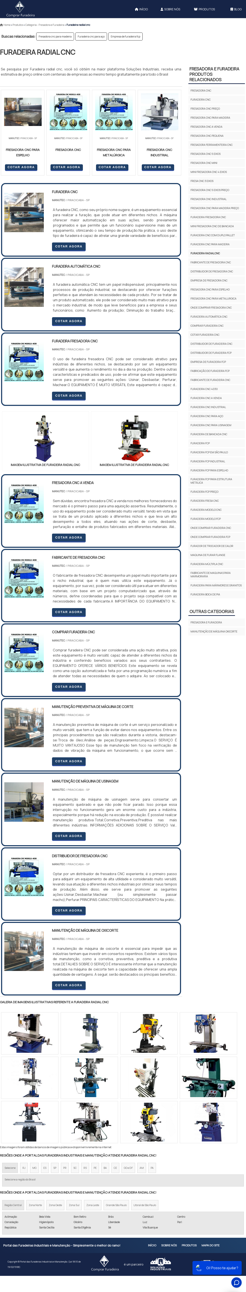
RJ (23, 1168)
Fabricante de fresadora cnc (211, 262)
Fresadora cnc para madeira (55, 36)
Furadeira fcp (200, 443)
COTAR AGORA (21, 167)
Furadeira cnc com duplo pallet (213, 235)
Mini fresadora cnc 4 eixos (209, 172)
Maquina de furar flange (208, 555)
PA (152, 1168)
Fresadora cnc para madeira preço (215, 208)
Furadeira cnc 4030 (204, 389)
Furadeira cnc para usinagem (211, 425)
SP (54, 1168)
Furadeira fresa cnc (205, 501)
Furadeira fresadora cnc (208, 217)
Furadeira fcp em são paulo (209, 452)
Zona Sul (74, 1205)
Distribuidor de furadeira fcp (211, 353)
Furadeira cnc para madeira (210, 244)
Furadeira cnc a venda (206, 398)
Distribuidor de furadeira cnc (211, 344)
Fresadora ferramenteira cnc (212, 145)
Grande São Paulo (116, 1205)
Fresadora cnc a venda (206, 127)
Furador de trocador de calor (212, 546)
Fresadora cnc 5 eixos (206, 154)
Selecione (10, 1168)
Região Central (13, 1205)
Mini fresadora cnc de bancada (212, 226)
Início (141, 9)
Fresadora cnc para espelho (210, 289)
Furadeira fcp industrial (208, 461)
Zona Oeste (55, 1205)
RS (85, 1168)
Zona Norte (35, 1205)
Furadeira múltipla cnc (207, 564)
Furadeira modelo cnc (206, 510)
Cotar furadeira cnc (205, 335)
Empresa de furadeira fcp (125, 36)
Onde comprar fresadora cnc (211, 307)
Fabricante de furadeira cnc (210, 380)
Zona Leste (92, 1205)
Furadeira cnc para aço (91, 36)
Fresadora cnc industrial (209, 199)
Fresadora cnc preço (205, 108)
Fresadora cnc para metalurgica (214, 298)
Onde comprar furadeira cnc (211, 528)
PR (64, 1168)
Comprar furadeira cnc (207, 326)
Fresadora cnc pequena (207, 136)
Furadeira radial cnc (205, 253)
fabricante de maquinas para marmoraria (211, 574)
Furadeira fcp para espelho (209, 470)
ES (44, 1168)
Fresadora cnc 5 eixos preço (210, 190)
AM (142, 1168)
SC (75, 1168)
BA (105, 1168)
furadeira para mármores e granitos (216, 585)
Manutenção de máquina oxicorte (214, 631)
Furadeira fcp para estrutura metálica (211, 480)
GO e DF (128, 1168)
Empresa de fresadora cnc (209, 280)
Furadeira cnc (201, 99)
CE (115, 1168)
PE (95, 1168)
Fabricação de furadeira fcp (210, 371)
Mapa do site (210, 1245)
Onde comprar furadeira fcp (210, 537)
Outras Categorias (211, 611)
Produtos (204, 9)
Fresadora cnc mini (204, 163)
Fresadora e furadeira (206, 622)
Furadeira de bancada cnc (209, 434)
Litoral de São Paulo (145, 1205)
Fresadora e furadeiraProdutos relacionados (214, 74)
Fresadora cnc (201, 90)
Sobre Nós (170, 9)
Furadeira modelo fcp (206, 519)
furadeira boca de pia (205, 594)
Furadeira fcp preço (204, 492)
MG (34, 1168)
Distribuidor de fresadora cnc (212, 271)
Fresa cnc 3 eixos (202, 181)
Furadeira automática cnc (209, 316)
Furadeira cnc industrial (208, 407)
